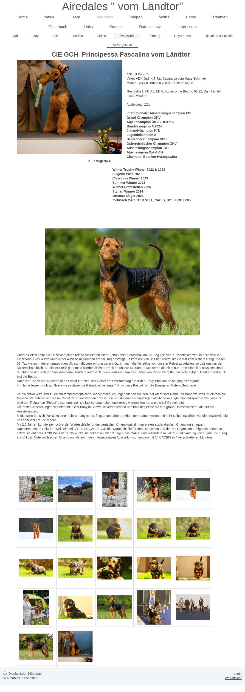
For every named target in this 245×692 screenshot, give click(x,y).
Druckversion (15, 673)
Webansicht (233, 678)
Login (238, 673)
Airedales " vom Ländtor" (122, 6)
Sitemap (36, 673)
